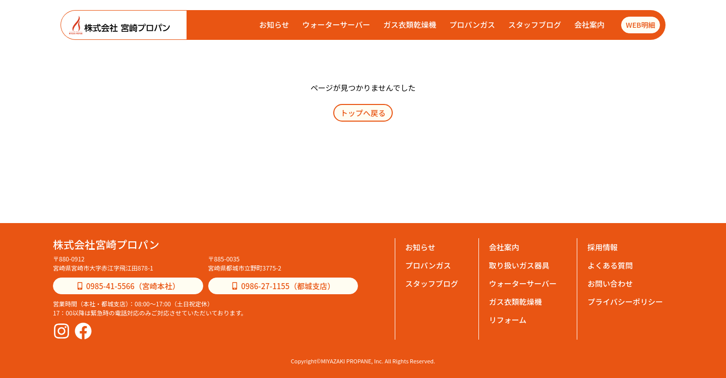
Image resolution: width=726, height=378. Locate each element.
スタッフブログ (534, 24)
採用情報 (602, 247)
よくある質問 (610, 265)
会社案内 (589, 24)
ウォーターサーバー (335, 24)
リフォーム (508, 319)
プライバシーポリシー (625, 301)
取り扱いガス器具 (519, 265)
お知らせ (274, 24)
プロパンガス (472, 24)
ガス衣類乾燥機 (409, 24)
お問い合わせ (610, 283)
